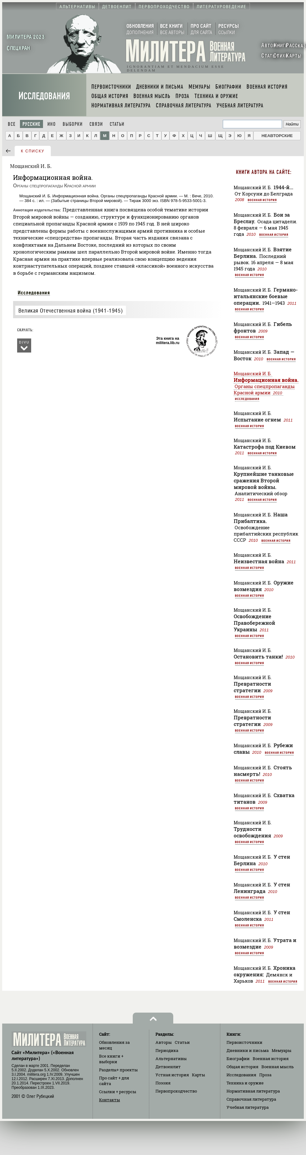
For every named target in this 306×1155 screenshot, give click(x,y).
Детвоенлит (168, 1066)
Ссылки (117, 1091)
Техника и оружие (245, 1083)
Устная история (172, 1075)
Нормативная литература (253, 1091)
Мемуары (281, 1050)
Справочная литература (251, 1099)
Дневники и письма (248, 1050)
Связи (96, 124)
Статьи (117, 124)
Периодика (166, 1050)
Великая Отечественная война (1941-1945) (70, 310)
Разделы (118, 1070)
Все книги (111, 1058)
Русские (31, 124)
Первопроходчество (176, 1091)
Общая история (242, 1066)
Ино (51, 124)
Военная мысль (277, 1066)
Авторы (163, 1042)
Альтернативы (171, 1058)
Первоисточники (244, 1042)
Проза (265, 1075)
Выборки (73, 124)
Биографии (238, 1058)
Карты (198, 1075)
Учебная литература (248, 1107)
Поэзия (162, 1083)
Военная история (262, 200)
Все (12, 124)
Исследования (44, 96)
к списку (33, 151)
